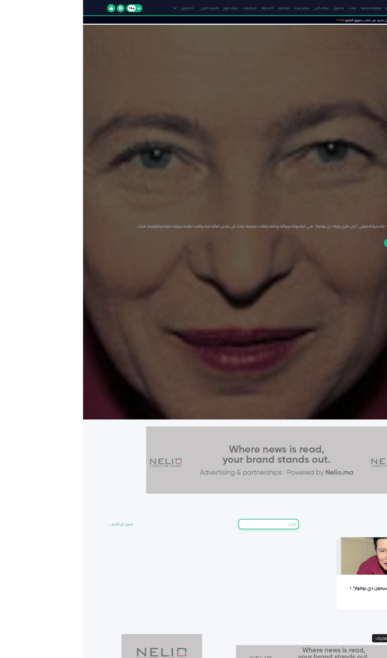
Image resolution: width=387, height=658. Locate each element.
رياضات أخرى (238, 8)
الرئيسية (307, 8)
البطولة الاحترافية (288, 8)
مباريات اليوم (147, 8)
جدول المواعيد (324, 638)
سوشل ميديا (218, 8)
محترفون (255, 8)
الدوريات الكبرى (126, 8)
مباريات (298, 638)
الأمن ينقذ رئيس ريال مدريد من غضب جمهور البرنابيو (296, 20)
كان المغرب (167, 8)
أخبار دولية (184, 8)
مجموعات (351, 638)
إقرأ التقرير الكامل (317, 243)
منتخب (269, 8)
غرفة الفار (201, 8)
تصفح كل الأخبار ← (37, 524)
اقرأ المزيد (352, 604)
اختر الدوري (100, 8)
